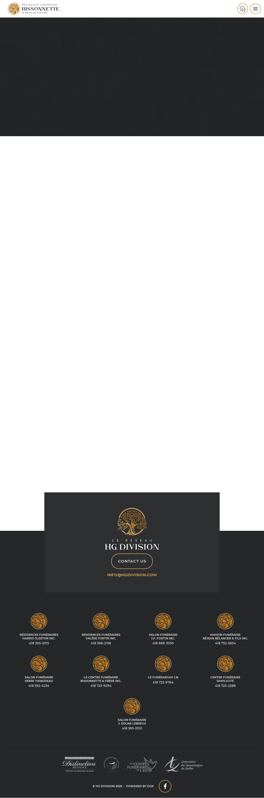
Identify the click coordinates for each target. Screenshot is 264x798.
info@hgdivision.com (132, 575)
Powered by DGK (140, 786)
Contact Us (132, 561)
